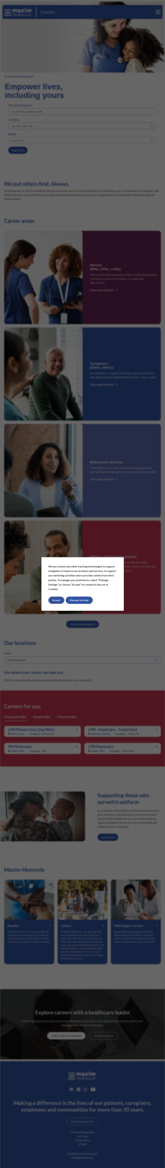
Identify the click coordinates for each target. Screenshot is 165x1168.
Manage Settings (79, 600)
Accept (56, 600)
